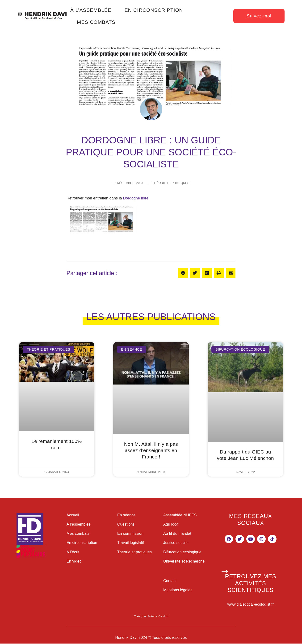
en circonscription (154, 10)
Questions (126, 524)
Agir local (171, 524)
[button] (183, 273)
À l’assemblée (79, 524)
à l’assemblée (90, 10)
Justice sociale (176, 543)
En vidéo (74, 561)
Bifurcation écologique (182, 552)
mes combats (96, 22)
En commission (130, 533)
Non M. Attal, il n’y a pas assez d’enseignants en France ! (151, 450)
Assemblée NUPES (180, 515)
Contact (170, 581)
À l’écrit (73, 552)
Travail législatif (130, 543)
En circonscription (82, 543)
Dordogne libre (135, 198)
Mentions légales (177, 590)
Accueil (73, 515)
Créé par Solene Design (151, 616)
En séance (126, 515)
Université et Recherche (184, 561)
